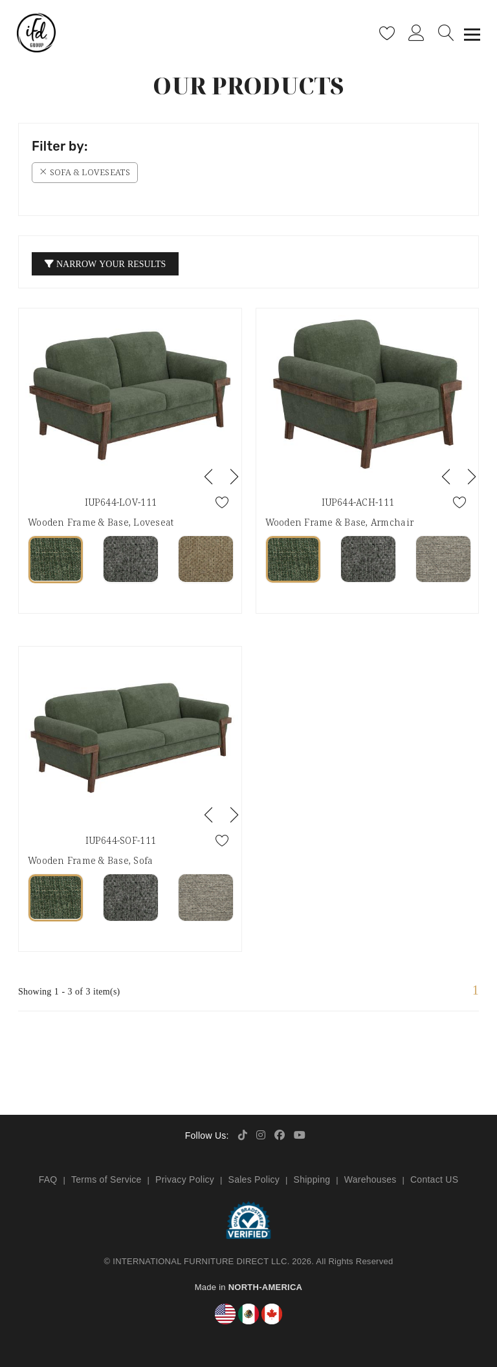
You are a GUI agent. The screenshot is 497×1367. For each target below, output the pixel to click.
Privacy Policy (184, 1179)
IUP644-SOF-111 (120, 840)
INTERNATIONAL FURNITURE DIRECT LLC (200, 1261)
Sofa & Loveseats (85, 172)
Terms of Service (106, 1179)
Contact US (434, 1179)
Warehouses (370, 1179)
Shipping (312, 1179)
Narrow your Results (105, 263)
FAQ (48, 1179)
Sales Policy (254, 1179)
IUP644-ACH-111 (358, 502)
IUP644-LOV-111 (121, 502)
